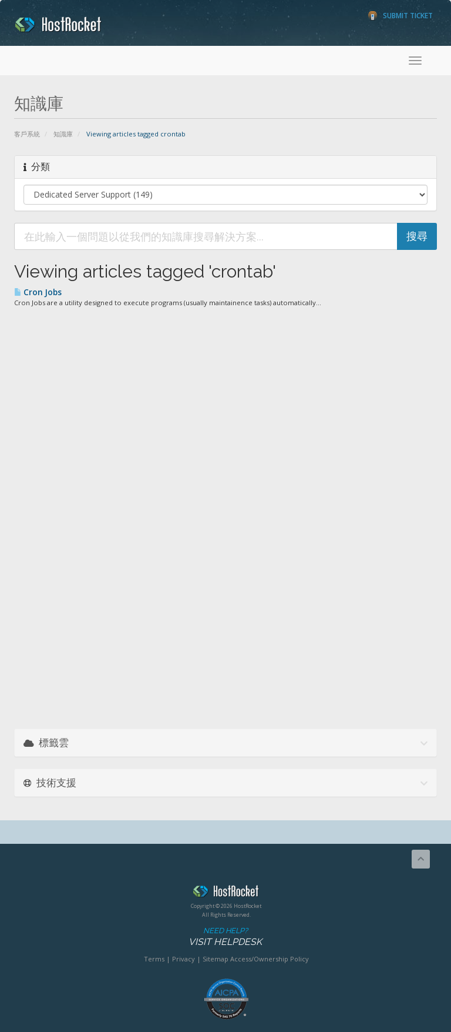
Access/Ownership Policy (269, 958)
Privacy (183, 958)
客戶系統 (27, 133)
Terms (154, 958)
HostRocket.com (226, 893)
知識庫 (63, 133)
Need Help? (225, 937)
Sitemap (215, 958)
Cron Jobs (38, 292)
